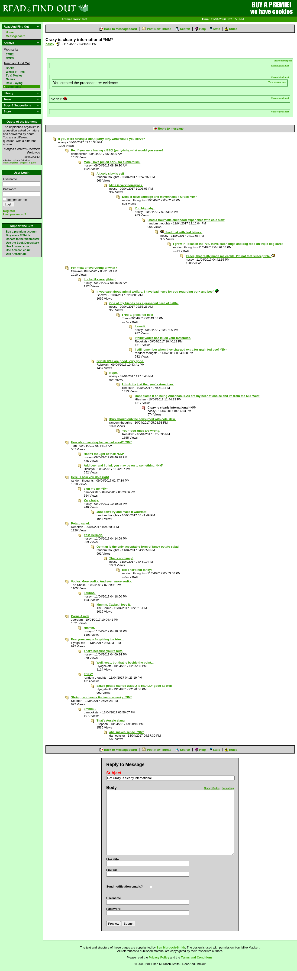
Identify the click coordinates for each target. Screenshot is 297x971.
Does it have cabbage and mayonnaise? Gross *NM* (159, 196)
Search (185, 29)
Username (10, 179)
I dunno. (90, 593)
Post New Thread (159, 29)
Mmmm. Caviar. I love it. (114, 604)
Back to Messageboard (120, 29)
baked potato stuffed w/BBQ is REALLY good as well (134, 685)
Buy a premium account (21, 231)
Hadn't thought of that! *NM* (104, 454)
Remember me (17, 199)
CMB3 (10, 58)
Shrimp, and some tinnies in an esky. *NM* (101, 697)
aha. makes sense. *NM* (126, 732)
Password (9, 189)
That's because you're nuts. (103, 651)
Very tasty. (91, 500)
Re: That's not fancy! (137, 570)
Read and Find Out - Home (69, 8)
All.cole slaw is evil (110, 173)
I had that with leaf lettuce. (181, 232)
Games (10, 79)
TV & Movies (14, 75)
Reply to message (171, 128)
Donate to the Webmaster (22, 239)
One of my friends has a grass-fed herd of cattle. (143, 303)
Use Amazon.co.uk (18, 250)
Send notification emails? (124, 886)
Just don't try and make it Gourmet (121, 512)
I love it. (140, 326)
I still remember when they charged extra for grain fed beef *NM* (181, 349)
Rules (233, 29)
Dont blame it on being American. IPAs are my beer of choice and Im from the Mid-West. (197, 396)
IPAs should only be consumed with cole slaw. (142, 419)
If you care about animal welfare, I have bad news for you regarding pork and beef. (158, 291)
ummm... (90, 709)
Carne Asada (80, 616)
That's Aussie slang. (111, 720)
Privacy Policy (159, 957)
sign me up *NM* (96, 488)
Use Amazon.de (16, 254)
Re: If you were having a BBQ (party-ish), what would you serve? (117, 150)
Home (9, 32)
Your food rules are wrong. (141, 430)
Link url (111, 870)
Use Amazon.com (17, 246)
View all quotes (10, 163)
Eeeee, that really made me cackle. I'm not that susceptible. (230, 256)
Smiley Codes (212, 788)
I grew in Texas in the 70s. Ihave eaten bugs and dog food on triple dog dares (228, 244)
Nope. (113, 372)
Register (9, 211)
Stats (216, 29)
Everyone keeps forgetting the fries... (97, 639)
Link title (112, 859)
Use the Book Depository (22, 242)
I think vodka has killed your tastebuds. (163, 338)
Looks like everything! (100, 279)
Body (111, 787)
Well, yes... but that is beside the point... (125, 662)
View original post (283, 61)
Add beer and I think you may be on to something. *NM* (123, 465)
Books (10, 68)
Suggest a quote (28, 163)
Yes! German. (93, 535)
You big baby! (145, 208)
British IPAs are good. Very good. (120, 361)
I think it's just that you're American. (148, 384)
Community (13, 86)
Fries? (88, 674)
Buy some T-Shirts (18, 235)
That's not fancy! (121, 558)
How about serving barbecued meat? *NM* (101, 442)
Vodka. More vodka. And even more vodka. (101, 581)
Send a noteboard (58, 44)
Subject (113, 773)
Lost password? (14, 214)
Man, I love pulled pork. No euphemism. (112, 162)
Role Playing (14, 83)
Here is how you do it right (90, 477)
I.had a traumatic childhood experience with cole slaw (186, 220)
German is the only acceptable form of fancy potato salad (138, 546)
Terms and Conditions (197, 957)
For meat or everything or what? (94, 267)
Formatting (228, 788)
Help (202, 29)
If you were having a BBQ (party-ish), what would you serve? (101, 139)
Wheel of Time (15, 71)
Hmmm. (89, 627)
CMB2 (10, 54)
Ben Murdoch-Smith (170, 947)
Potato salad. (80, 523)
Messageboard (15, 36)
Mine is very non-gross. (126, 185)
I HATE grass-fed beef (137, 314)
